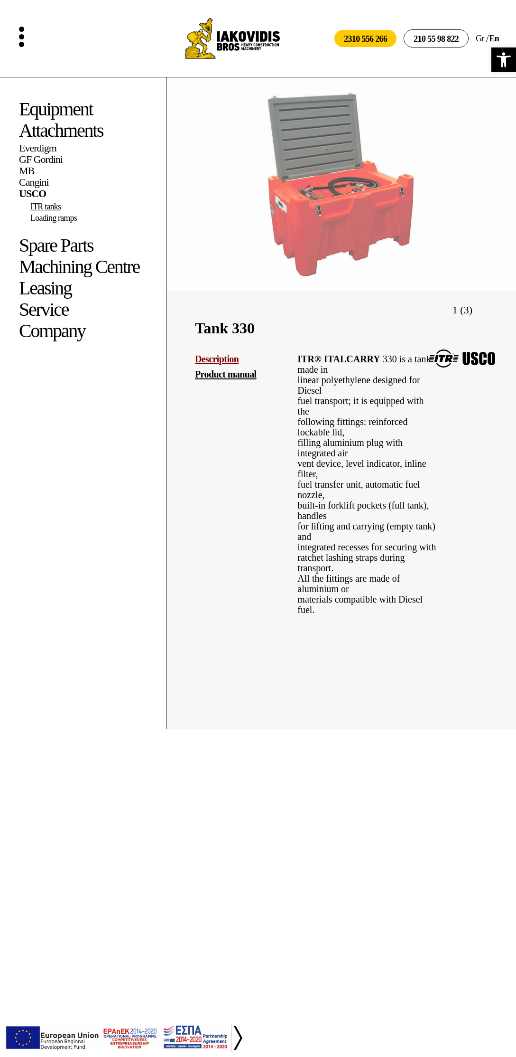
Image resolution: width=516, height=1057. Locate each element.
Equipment (55, 109)
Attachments (61, 130)
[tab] (238, 359)
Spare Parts (56, 245)
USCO (32, 193)
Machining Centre (79, 266)
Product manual (226, 374)
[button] (503, 59)
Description (217, 359)
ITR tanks (45, 206)
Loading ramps (53, 218)
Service (43, 309)
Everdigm (37, 148)
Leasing (45, 288)
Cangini (34, 182)
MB (26, 171)
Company (52, 330)
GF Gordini (41, 159)
